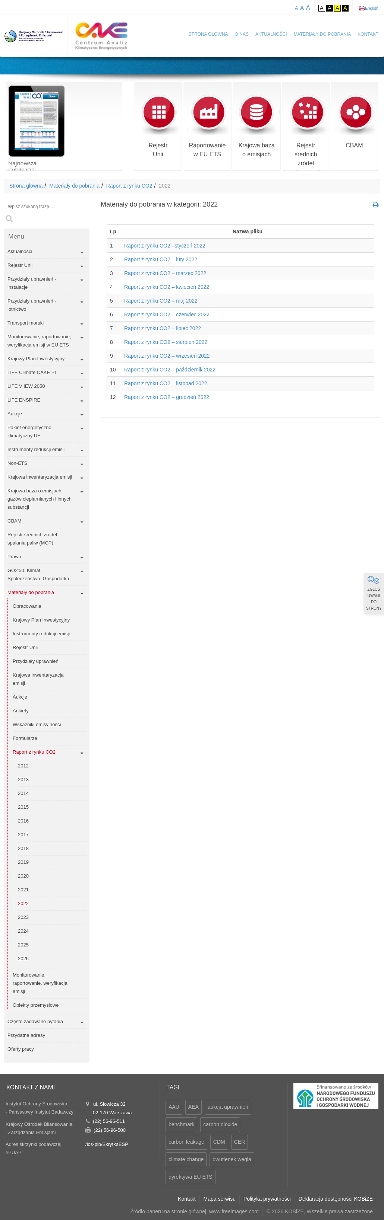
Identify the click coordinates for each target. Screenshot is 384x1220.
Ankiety (21, 710)
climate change (186, 1159)
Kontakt (368, 34)
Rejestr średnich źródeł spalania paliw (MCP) (32, 539)
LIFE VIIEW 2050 (26, 386)
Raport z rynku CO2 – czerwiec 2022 (167, 314)
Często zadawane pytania (35, 1021)
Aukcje (14, 413)
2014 (23, 793)
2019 (23, 862)
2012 (23, 766)
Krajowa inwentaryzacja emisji (39, 477)
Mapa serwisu (220, 1199)
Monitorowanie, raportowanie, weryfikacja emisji (40, 983)
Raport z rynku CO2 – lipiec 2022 (162, 328)
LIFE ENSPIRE (23, 400)
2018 (23, 848)
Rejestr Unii (19, 265)
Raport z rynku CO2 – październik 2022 (169, 370)
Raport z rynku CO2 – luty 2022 (160, 259)
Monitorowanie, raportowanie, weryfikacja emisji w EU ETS (39, 341)
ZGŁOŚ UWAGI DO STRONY (374, 592)
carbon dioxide (220, 1124)
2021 (23, 889)
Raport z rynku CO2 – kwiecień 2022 (166, 287)
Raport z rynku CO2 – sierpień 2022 (165, 342)
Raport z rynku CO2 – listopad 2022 (165, 383)
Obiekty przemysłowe (36, 1005)
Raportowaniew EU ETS (207, 126)
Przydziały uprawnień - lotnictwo (31, 305)
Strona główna (208, 34)
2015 (23, 807)
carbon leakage (186, 1142)
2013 (23, 779)
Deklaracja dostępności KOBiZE (336, 1199)
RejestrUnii (158, 126)
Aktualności (271, 34)
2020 (23, 876)
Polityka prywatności (267, 1199)
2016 (23, 821)
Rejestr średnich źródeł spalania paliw (306, 135)
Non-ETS (17, 463)
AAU (174, 1107)
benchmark (181, 1124)
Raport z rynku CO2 (129, 186)
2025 (23, 945)
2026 (23, 958)
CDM (219, 1142)
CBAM (354, 121)
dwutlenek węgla (232, 1159)
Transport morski (25, 323)
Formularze (25, 738)
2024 (23, 931)
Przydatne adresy (26, 1035)
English (371, 8)
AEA (193, 1107)
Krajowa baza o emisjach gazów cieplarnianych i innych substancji (39, 499)
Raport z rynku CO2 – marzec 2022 (165, 273)
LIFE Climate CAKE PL (32, 372)
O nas (242, 34)
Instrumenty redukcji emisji (35, 449)
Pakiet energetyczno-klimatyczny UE (30, 431)
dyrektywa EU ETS (190, 1177)
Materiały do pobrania (322, 34)
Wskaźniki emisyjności (37, 724)
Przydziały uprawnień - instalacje (31, 283)
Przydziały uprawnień (36, 661)
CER (239, 1142)
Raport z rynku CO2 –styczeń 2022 (164, 246)
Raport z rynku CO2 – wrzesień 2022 (167, 356)
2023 (23, 917)
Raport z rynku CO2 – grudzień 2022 (166, 397)
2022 (23, 903)
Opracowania (27, 606)
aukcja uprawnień (228, 1107)
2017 (23, 834)
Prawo (14, 556)
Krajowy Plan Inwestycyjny (35, 358)
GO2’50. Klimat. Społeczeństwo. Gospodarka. (38, 574)
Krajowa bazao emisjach (257, 126)
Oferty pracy (20, 1049)
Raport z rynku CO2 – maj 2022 (161, 301)
